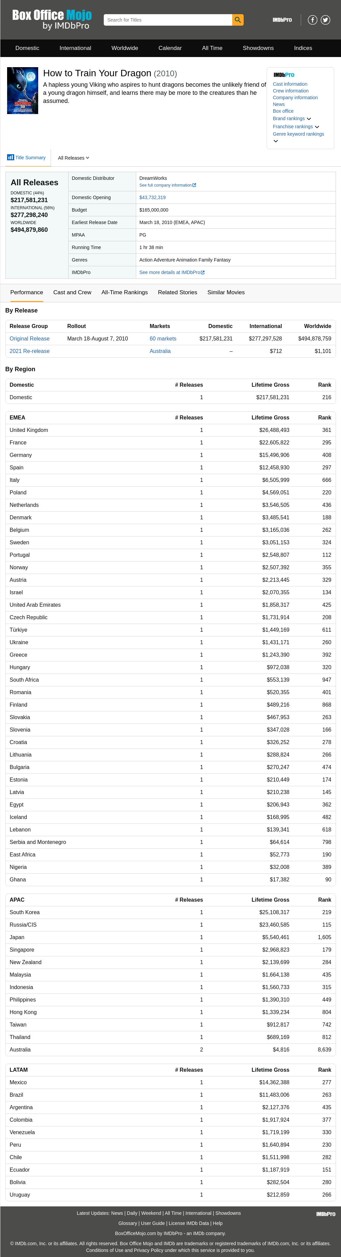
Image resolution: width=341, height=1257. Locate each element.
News (279, 104)
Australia (160, 351)
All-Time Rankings (124, 292)
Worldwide (125, 48)
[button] (292, 118)
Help (218, 1223)
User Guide (153, 1223)
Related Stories (177, 292)
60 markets (163, 338)
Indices (303, 48)
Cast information (290, 84)
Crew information (291, 90)
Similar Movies (226, 292)
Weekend (151, 1213)
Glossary (127, 1223)
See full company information (168, 185)
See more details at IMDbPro (172, 272)
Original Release (30, 338)
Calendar (170, 48)
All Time (212, 48)
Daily (132, 1213)
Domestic (28, 48)
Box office (283, 111)
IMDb (198, 1233)
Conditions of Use (105, 1250)
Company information (295, 97)
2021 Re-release (30, 351)
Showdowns (258, 48)
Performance (26, 292)
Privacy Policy (148, 1250)
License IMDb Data (189, 1223)
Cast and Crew (72, 292)
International (75, 48)
